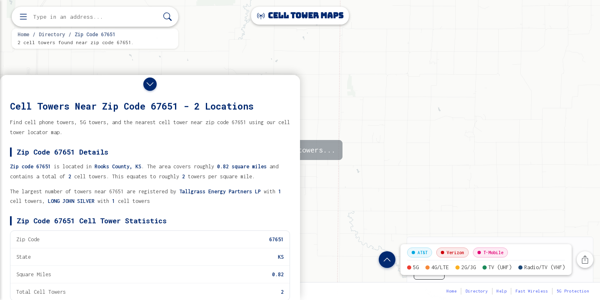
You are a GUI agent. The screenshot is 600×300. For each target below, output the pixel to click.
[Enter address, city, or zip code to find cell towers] (95, 17)
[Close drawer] (150, 84)
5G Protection (573, 291)
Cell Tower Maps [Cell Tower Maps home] (300, 16)
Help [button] (502, 291)
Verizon (452, 252)
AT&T (420, 252)
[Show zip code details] (387, 259)
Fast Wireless (531, 291)
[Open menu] (23, 16)
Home (23, 34)
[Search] (167, 17)
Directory (52, 34)
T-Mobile (490, 252)
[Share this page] (585, 259)
